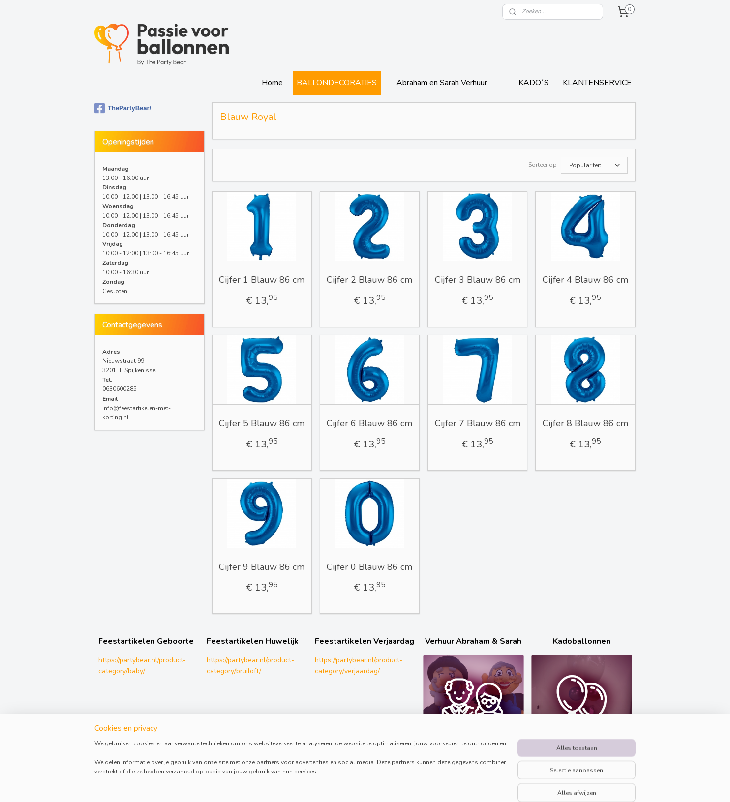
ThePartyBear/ (122, 108)
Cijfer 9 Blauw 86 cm (262, 567)
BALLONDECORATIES (337, 82)
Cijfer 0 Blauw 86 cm (370, 567)
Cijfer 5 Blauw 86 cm (262, 423)
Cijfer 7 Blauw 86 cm (477, 423)
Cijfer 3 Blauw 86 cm (477, 280)
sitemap (417, 784)
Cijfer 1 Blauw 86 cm (262, 280)
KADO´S (533, 82)
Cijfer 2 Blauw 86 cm (370, 280)
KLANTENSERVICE (597, 82)
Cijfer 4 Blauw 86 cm (585, 280)
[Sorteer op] (594, 165)
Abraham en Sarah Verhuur (441, 82)
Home (272, 82)
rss (434, 784)
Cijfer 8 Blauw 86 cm (585, 423)
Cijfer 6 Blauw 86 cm (370, 423)
